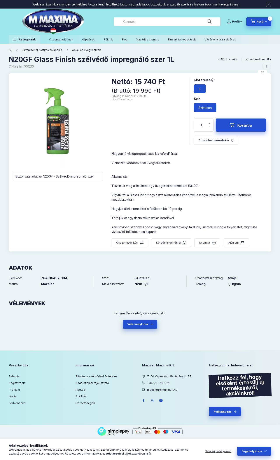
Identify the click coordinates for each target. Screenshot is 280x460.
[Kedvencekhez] (262, 72)
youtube (161, 400)
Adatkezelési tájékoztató (92, 383)
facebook (143, 400)
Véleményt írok (137, 324)
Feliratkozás (223, 411)
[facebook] (266, 66)
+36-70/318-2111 (158, 383)
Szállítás (81, 396)
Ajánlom (233, 242)
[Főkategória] (10, 50)
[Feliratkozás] (216, 140)
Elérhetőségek (85, 403)
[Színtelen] (205, 107)
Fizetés (80, 389)
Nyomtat (204, 242)
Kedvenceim (17, 403)
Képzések (88, 39)
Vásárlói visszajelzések (220, 39)
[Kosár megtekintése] (258, 21)
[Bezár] (268, 4)
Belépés (14, 376)
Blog (125, 39)
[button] (24, 39)
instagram (152, 400)
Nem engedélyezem (218, 451)
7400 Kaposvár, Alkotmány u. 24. (169, 376)
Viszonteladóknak (61, 39)
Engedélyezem (252, 451)
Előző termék (228, 59)
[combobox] (167, 21)
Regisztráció (17, 383)
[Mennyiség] (201, 125)
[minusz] (209, 128)
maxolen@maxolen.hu (162, 389)
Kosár (12, 396)
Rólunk (108, 39)
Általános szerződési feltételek (96, 376)
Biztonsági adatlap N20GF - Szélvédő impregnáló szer (55, 176)
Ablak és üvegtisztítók (86, 50)
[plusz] (209, 122)
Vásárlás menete (147, 39)
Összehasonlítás (127, 242)
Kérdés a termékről (168, 242)
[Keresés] (209, 21)
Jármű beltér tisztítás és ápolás (42, 50)
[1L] (200, 88)
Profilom (14, 389)
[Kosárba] (241, 125)
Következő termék (258, 59)
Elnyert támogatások (182, 39)
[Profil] (234, 21)
